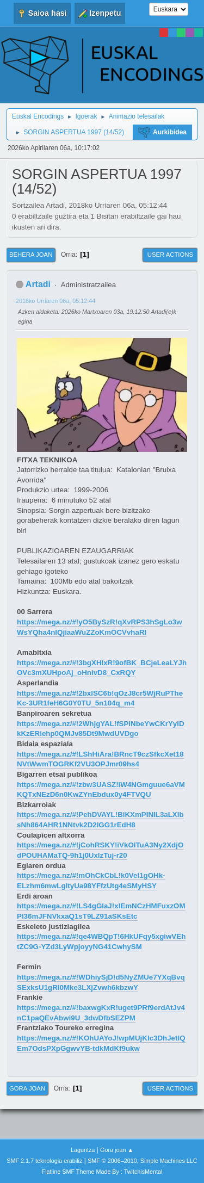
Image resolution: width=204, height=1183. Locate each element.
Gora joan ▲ (116, 1150)
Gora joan (27, 1088)
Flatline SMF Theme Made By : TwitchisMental (102, 1171)
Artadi (38, 284)
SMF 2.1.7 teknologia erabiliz (44, 1160)
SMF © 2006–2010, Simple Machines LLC (142, 1160)
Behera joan (30, 254)
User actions (170, 254)
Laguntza (83, 1150)
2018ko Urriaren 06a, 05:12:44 (55, 301)
